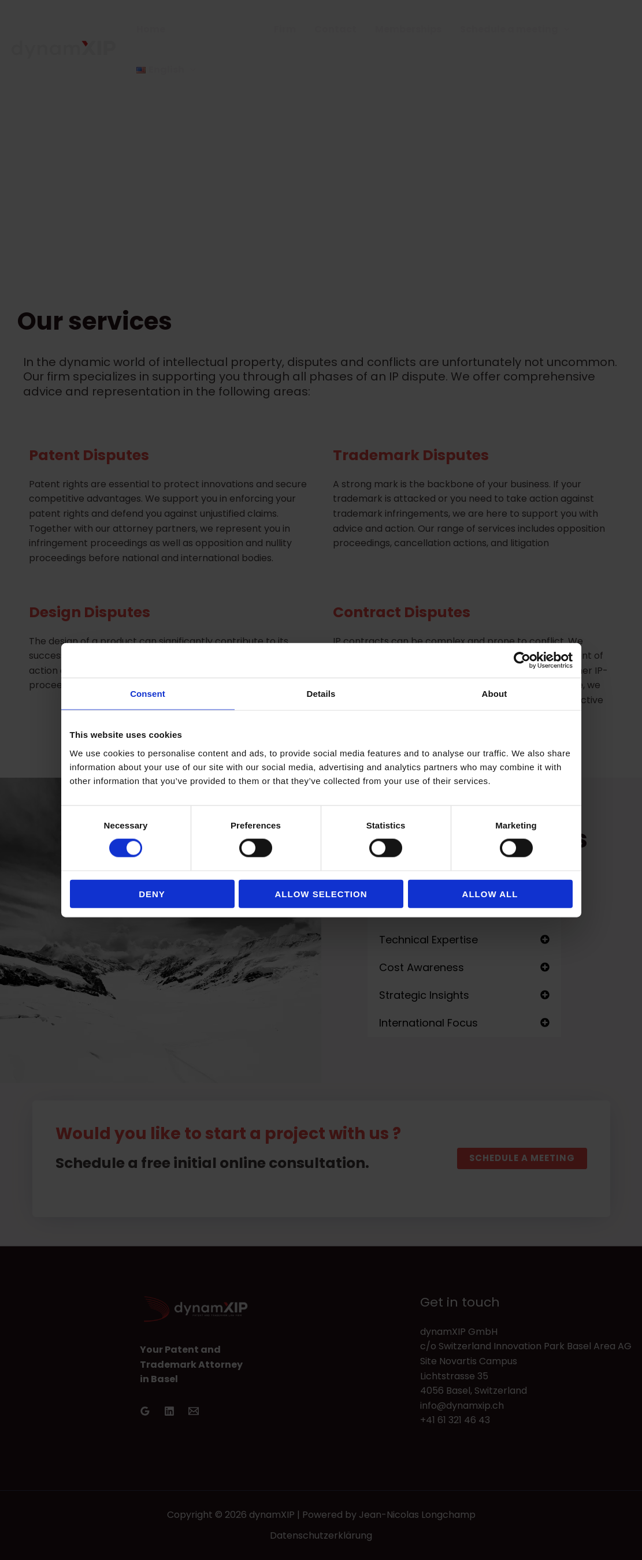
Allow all (490, 893)
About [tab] (494, 694)
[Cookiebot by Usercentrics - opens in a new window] (522, 660)
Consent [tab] (147, 694)
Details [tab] (321, 694)
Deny (152, 893)
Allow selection (321, 893)
